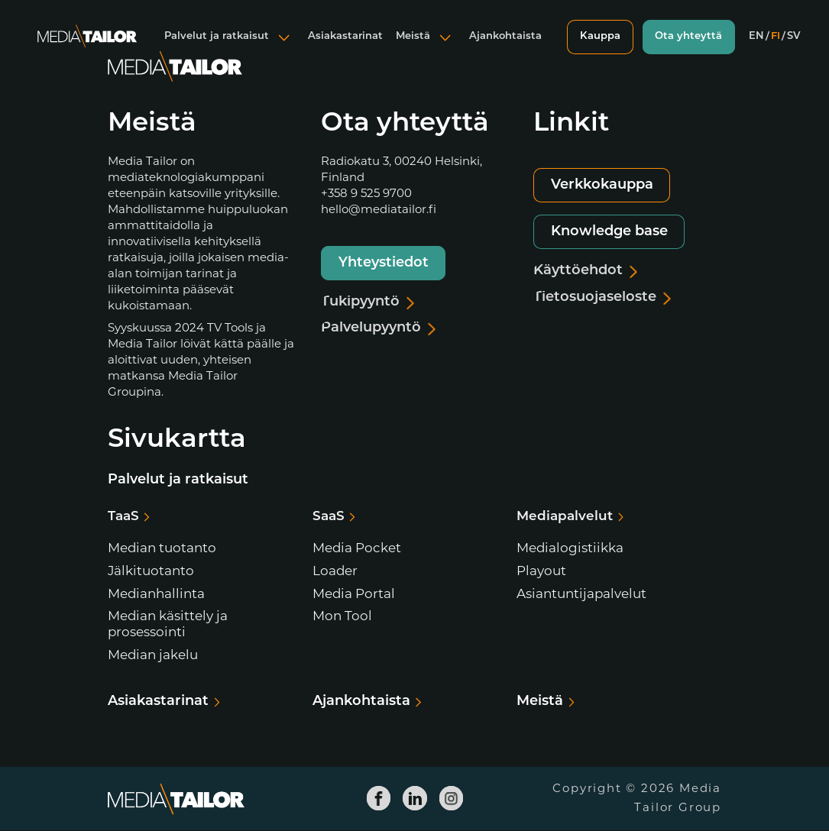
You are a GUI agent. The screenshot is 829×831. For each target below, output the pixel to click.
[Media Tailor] (86, 49)
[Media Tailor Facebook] (378, 799)
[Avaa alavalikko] (281, 49)
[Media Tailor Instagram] (451, 799)
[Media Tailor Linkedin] (415, 799)
